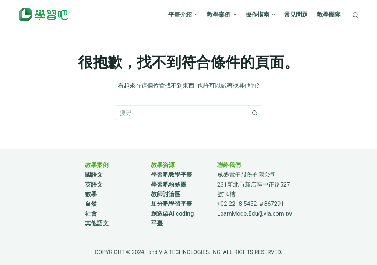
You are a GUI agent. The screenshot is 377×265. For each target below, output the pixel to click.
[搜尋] (355, 15)
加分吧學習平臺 (171, 203)
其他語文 (97, 223)
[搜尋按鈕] (254, 112)
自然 (91, 203)
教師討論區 (165, 194)
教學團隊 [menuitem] (329, 14)
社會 (91, 213)
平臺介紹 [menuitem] (184, 14)
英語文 (94, 184)
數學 (91, 194)
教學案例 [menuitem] (222, 14)
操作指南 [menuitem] (261, 14)
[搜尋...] (181, 112)
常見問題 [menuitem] (296, 14)
